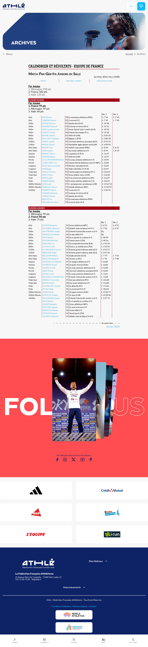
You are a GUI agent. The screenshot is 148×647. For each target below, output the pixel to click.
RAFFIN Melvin (48, 283)
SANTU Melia (47, 175)
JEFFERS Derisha (48, 123)
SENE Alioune (48, 271)
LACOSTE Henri (49, 246)
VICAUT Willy (48, 289)
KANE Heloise (47, 151)
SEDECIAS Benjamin (51, 259)
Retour (43, 81)
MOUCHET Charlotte (50, 138)
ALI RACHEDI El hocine (52, 250)
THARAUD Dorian (50, 265)
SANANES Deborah (49, 126)
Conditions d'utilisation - (62, 606)
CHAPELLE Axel (49, 268)
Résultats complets (74, 81)
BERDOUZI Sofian (50, 253)
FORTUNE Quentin (50, 307)
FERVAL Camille (48, 141)
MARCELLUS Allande (51, 234)
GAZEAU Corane (48, 132)
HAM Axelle (46, 184)
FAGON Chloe (47, 148)
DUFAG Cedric (48, 274)
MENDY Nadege (48, 181)
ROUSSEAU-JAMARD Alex (53, 277)
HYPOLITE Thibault (50, 295)
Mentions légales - (81, 606)
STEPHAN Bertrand (50, 240)
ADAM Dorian (48, 292)
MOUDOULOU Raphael (52, 262)
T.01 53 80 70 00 (22, 579)
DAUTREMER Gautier (51, 231)
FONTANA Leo (48, 243)
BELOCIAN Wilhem (50, 256)
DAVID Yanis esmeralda (51, 166)
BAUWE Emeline (48, 135)
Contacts (92, 606)
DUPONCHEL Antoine (51, 286)
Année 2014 (113, 326)
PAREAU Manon (48, 144)
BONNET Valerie (48, 154)
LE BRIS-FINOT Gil (49, 163)
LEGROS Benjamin (50, 225)
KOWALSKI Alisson (49, 187)
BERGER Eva (47, 117)
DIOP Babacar (48, 237)
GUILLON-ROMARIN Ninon (53, 160)
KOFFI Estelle (47, 178)
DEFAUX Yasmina (48, 172)
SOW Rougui (47, 169)
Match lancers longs (104, 81)
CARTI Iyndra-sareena (50, 129)
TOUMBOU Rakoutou (51, 228)
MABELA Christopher (51, 280)
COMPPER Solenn (49, 120)
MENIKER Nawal (48, 157)
